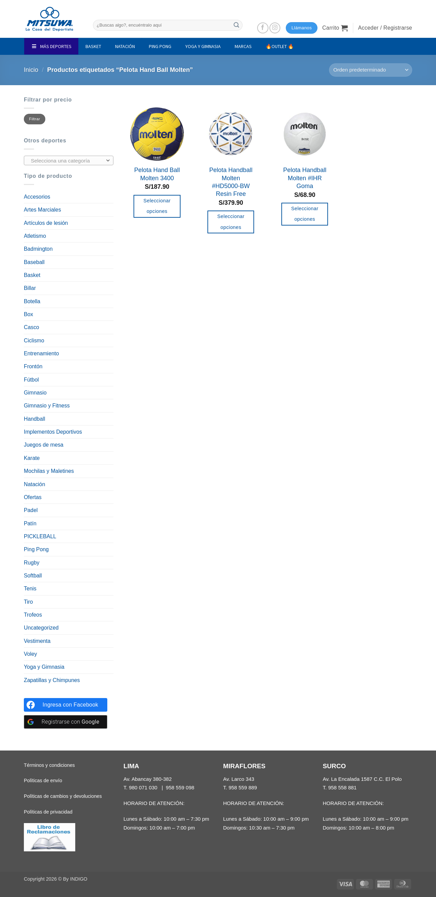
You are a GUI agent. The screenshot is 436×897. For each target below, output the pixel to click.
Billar (30, 288)
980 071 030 (143, 787)
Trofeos (33, 615)
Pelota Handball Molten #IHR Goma (304, 178)
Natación (34, 484)
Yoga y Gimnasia (44, 667)
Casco (31, 327)
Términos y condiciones (49, 765)
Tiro (28, 602)
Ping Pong (36, 549)
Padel (30, 510)
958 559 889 (243, 787)
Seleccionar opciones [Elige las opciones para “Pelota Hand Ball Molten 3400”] (157, 206)
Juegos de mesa (43, 445)
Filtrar (34, 119)
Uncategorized (41, 628)
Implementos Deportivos (53, 432)
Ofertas (33, 497)
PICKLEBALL (40, 536)
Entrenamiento (41, 353)
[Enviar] (236, 25)
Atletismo (35, 236)
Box (28, 314)
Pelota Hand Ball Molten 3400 (157, 174)
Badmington (38, 249)
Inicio (31, 69)
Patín (30, 523)
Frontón (33, 366)
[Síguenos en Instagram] (275, 28)
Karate (32, 458)
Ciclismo (34, 340)
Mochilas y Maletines (49, 471)
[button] (335, 28)
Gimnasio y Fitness (47, 405)
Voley (30, 654)
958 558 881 (342, 787)
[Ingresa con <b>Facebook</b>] (65, 705)
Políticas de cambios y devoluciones (63, 796)
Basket (32, 275)
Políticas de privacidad (48, 812)
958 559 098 (180, 787)
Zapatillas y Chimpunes (52, 680)
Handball (34, 419)
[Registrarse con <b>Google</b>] (65, 722)
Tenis (30, 588)
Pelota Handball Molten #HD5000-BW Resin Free (230, 182)
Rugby (32, 563)
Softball (33, 575)
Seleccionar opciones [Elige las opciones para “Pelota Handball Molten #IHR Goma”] (304, 214)
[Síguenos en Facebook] (262, 28)
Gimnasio (35, 393)
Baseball (34, 262)
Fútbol (31, 380)
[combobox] (68, 160)
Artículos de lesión (46, 223)
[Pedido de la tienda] (370, 70)
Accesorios (37, 197)
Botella (32, 301)
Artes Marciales (42, 210)
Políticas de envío (43, 780)
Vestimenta (37, 641)
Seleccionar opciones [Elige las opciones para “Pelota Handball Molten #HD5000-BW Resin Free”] (231, 222)
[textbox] (67, 161)
